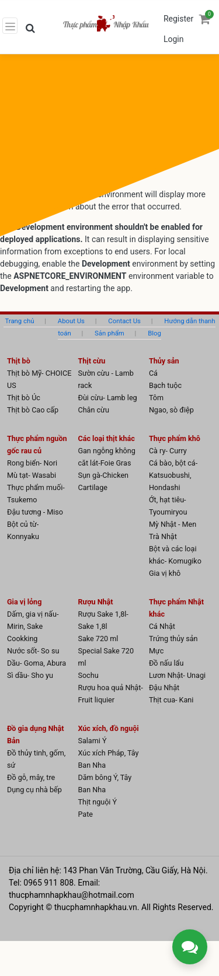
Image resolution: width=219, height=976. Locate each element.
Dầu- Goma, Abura (36, 663)
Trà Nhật (163, 536)
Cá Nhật (162, 626)
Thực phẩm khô (174, 438)
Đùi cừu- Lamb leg (107, 397)
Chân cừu (93, 409)
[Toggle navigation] (10, 26)
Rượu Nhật (95, 601)
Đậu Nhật (164, 687)
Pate (85, 814)
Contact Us (124, 321)
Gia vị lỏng (24, 601)
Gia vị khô (164, 573)
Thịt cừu (91, 360)
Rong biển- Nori (32, 463)
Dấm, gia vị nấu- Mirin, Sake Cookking (32, 626)
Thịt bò (18, 360)
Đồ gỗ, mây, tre (31, 777)
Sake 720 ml (98, 638)
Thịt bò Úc (23, 397)
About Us (71, 321)
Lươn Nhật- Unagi (177, 675)
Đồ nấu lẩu (166, 663)
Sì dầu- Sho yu (30, 675)
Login (174, 39)
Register (178, 18)
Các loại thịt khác (106, 438)
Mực (156, 650)
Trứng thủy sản (173, 638)
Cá (153, 373)
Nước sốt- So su (33, 650)
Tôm (156, 397)
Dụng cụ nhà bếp (34, 789)
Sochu (88, 675)
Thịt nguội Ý (97, 801)
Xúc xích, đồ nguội (108, 728)
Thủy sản (164, 360)
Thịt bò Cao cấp (32, 409)
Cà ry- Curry (168, 450)
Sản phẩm (109, 333)
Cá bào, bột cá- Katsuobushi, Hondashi (173, 475)
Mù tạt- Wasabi (31, 475)
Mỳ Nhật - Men (172, 524)
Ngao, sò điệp (171, 409)
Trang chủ (19, 321)
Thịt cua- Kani (171, 699)
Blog (154, 333)
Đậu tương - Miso (35, 512)
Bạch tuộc (165, 385)
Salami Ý (92, 740)
